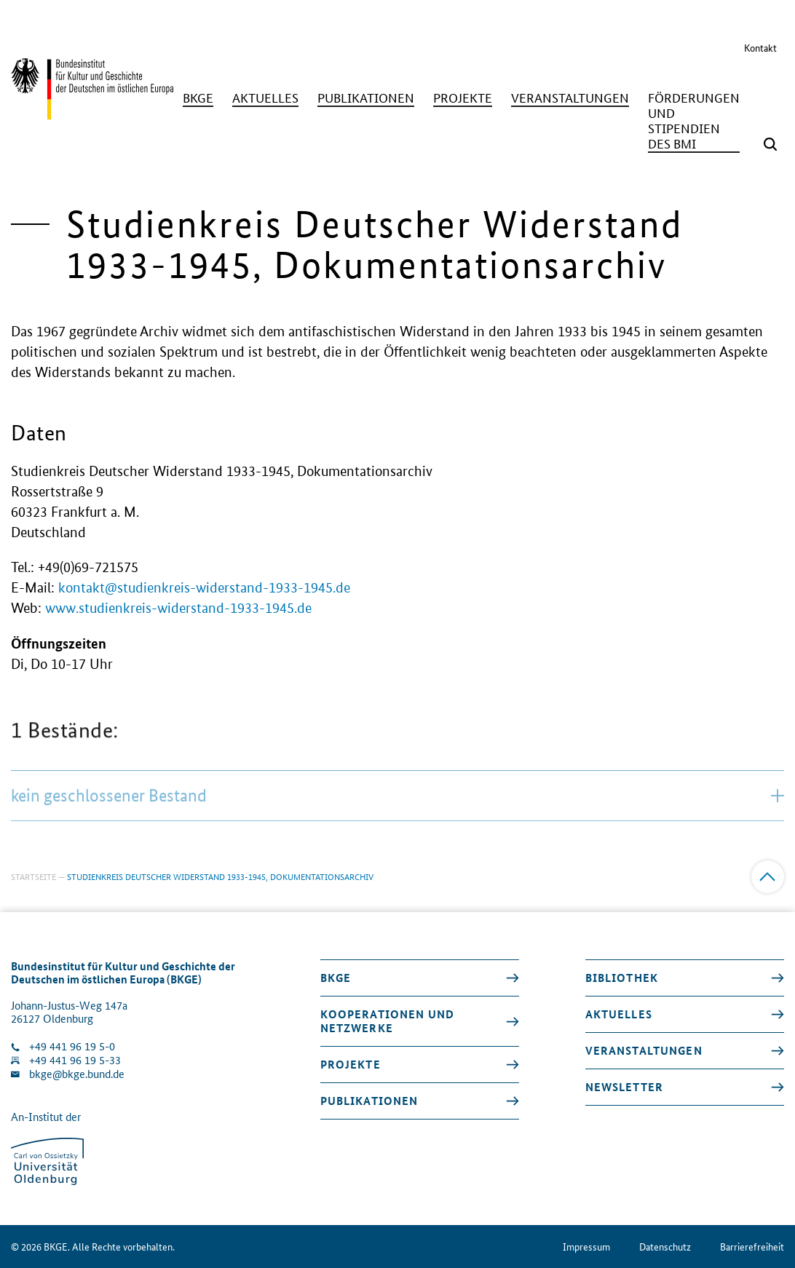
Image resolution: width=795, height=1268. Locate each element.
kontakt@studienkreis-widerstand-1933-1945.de (204, 587)
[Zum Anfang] (767, 876)
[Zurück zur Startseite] (92, 112)
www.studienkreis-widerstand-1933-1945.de (178, 608)
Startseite (33, 876)
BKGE (336, 978)
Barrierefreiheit (752, 1246)
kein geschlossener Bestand (397, 824)
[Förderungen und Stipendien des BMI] (693, 120)
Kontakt (760, 47)
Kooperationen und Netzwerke (387, 1021)
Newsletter (624, 1087)
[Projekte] (463, 98)
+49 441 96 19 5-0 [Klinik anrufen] (72, 1046)
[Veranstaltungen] (570, 98)
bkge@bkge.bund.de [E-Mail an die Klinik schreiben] (76, 1074)
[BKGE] (198, 98)
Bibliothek (621, 978)
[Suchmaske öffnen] (770, 144)
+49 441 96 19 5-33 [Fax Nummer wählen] (75, 1060)
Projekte (350, 1064)
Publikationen (369, 1101)
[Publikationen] (366, 98)
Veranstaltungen (644, 1050)
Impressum (586, 1246)
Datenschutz (665, 1246)
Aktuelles (618, 1014)
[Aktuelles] (265, 98)
